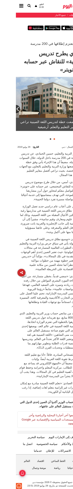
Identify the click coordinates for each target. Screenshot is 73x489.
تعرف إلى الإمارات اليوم (47, 437)
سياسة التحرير (20, 437)
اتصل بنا (12, 444)
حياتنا (54, 468)
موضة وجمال (23, 468)
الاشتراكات (48, 450)
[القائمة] (13, 6)
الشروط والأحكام (56, 444)
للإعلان (34, 450)
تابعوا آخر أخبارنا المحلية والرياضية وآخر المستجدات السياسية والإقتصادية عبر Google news (32, 419)
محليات (60, 461)
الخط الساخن (42, 461)
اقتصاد (24, 461)
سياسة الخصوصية (31, 444)
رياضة (41, 468)
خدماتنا (22, 450)
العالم (11, 461)
